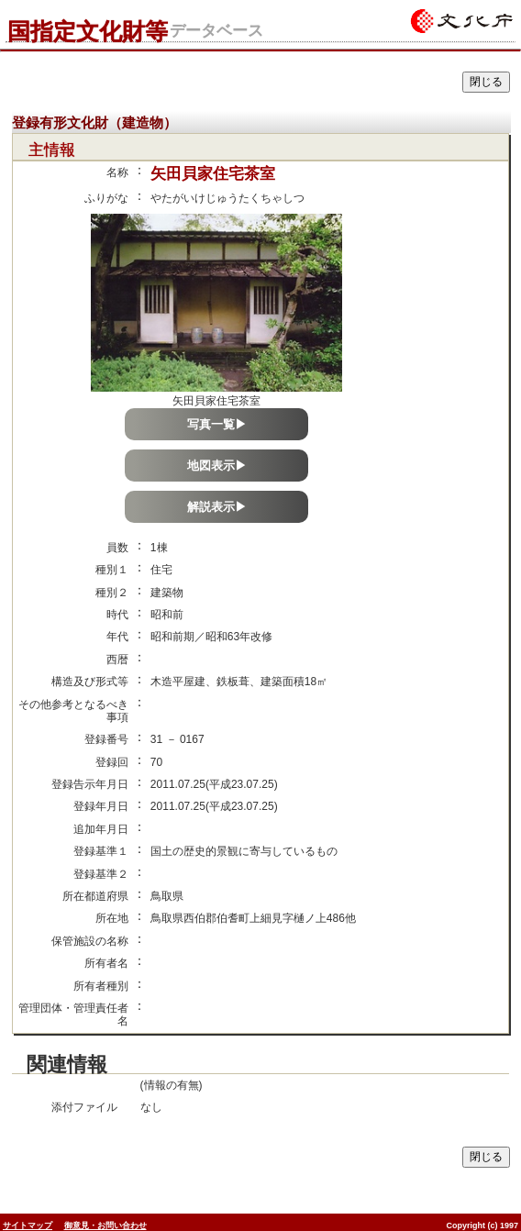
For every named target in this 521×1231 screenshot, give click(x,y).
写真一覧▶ (217, 424)
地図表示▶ (217, 465)
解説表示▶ (217, 507)
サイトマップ (27, 1225)
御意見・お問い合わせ (105, 1225)
